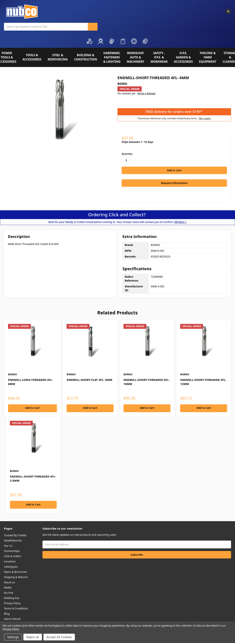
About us (9, 582)
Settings (13, 637)
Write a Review (146, 93)
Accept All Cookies (59, 637)
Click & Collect (12, 556)
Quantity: (127, 153)
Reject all (32, 637)
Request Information (174, 182)
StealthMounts (13, 540)
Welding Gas (11, 597)
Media (8, 587)
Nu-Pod (8, 592)
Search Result (12, 618)
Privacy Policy (12, 603)
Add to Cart (32, 407)
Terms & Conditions (16, 608)
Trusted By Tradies (15, 535)
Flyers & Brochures (15, 571)
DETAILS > (180, 221)
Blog (7, 613)
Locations (10, 561)
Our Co (8, 545)
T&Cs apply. (205, 118)
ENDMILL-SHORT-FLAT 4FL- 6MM (89, 379)
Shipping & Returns (16, 576)
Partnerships (12, 550)
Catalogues (11, 566)
